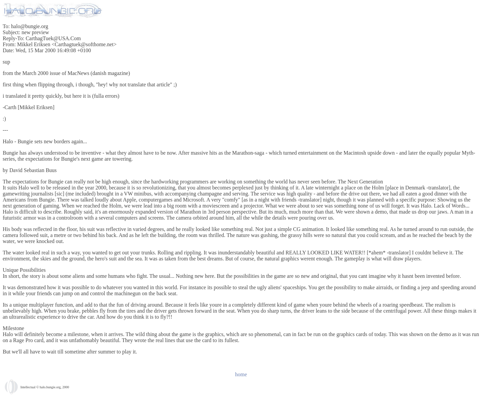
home (241, 374)
